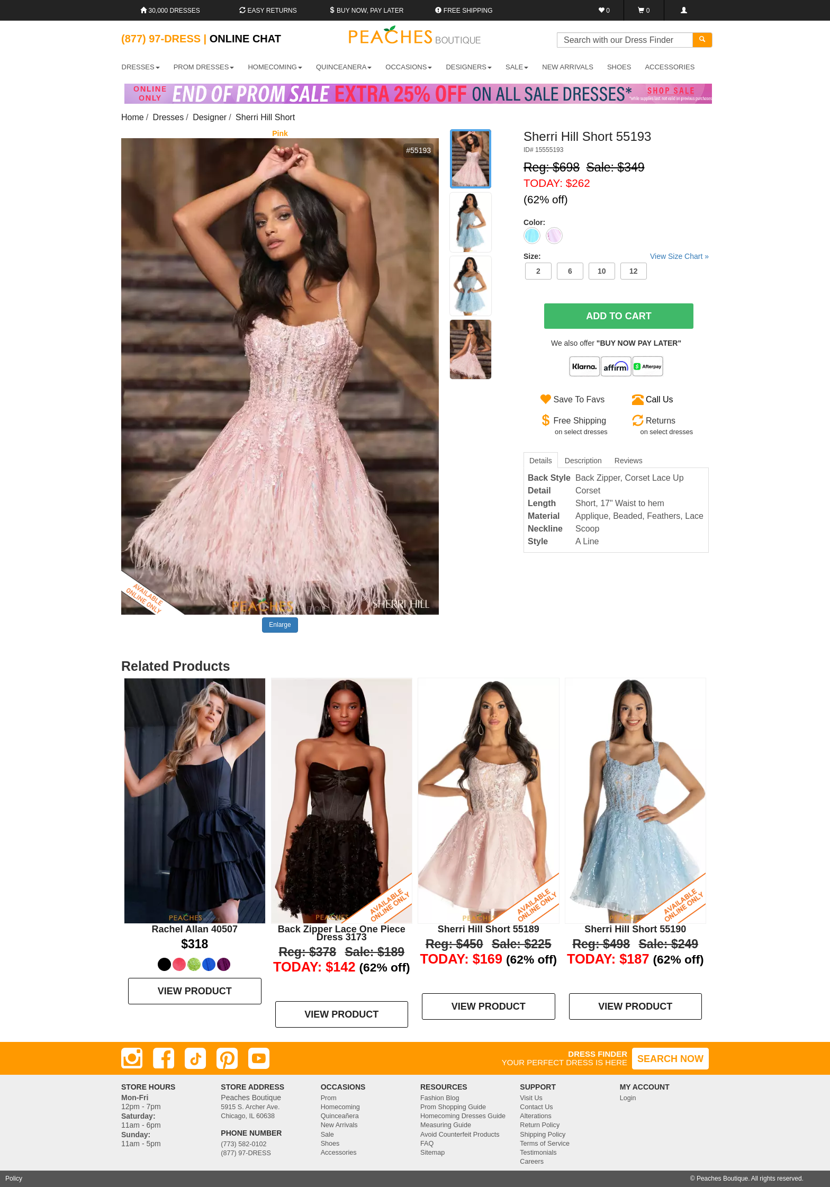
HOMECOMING (275, 67)
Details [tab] (540, 460)
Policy (13, 1178)
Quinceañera (340, 1116)
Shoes (330, 1143)
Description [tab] (583, 460)
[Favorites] (604, 10)
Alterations (536, 1116)
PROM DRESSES (204, 67)
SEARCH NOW (670, 1059)
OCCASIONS (408, 67)
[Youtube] (258, 1058)
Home (132, 117)
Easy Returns (267, 10)
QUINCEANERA (344, 67)
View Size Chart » (679, 256)
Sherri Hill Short (265, 117)
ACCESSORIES (669, 67)
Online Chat (245, 38)
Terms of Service (545, 1143)
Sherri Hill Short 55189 (488, 929)
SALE (517, 67)
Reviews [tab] (629, 460)
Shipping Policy (542, 1134)
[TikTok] (195, 1058)
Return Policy (540, 1125)
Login (628, 1098)
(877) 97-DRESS (246, 1153)
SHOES (619, 67)
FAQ (427, 1143)
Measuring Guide (445, 1125)
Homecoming (340, 1107)
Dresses (168, 117)
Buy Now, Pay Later (366, 10)
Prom (329, 1098)
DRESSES (141, 67)
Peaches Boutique (722, 1178)
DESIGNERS (469, 67)
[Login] (683, 10)
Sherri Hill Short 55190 (635, 929)
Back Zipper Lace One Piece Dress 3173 (341, 933)
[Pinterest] (227, 1058)
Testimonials (538, 1152)
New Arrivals (567, 67)
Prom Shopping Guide (453, 1107)
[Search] (702, 40)
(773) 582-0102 (243, 1144)
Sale (327, 1134)
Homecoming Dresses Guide (463, 1116)
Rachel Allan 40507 (195, 929)
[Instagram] (131, 1058)
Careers (532, 1161)
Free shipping (463, 10)
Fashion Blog (439, 1098)
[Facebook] (163, 1058)
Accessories (339, 1152)
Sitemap (432, 1152)
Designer (210, 117)
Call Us (659, 399)
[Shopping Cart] (644, 10)
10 (602, 271)
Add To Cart (619, 316)
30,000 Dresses (170, 10)
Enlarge (280, 624)
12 (633, 271)
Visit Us (531, 1098)
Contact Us (536, 1107)
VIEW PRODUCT (195, 991)
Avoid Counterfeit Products (460, 1134)
